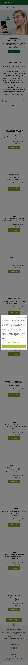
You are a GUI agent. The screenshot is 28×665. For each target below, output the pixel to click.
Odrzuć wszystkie (22, 317)
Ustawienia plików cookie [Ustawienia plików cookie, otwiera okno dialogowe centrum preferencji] (14, 342)
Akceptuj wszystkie (14, 346)
